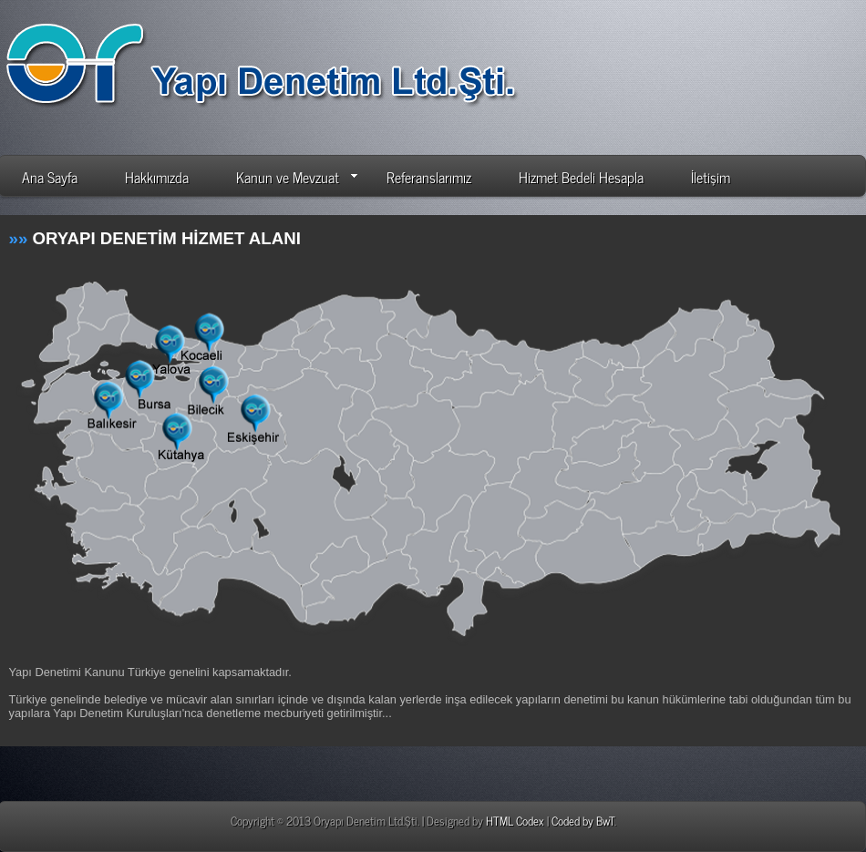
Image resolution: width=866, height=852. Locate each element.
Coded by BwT (583, 820)
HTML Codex (515, 820)
